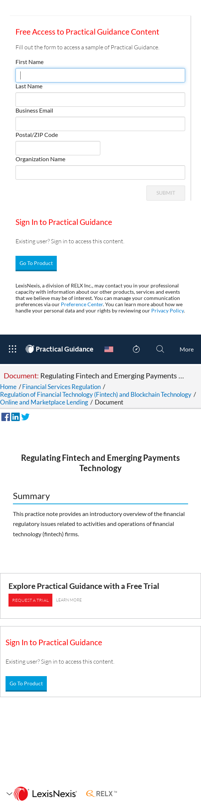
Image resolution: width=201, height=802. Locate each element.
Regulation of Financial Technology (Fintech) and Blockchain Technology (95, 394)
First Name (29, 61)
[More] (186, 349)
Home (8, 387)
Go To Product (36, 263)
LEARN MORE (69, 600)
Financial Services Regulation (61, 387)
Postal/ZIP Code (36, 134)
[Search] (160, 349)
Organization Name (40, 158)
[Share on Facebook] (4, 416)
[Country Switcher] (108, 349)
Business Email (34, 110)
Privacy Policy (167, 310)
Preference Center (82, 304)
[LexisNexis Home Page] (45, 794)
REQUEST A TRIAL (30, 600)
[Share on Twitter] (24, 416)
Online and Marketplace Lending (44, 402)
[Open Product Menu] (12, 349)
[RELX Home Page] (101, 794)
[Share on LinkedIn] (14, 416)
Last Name (28, 85)
